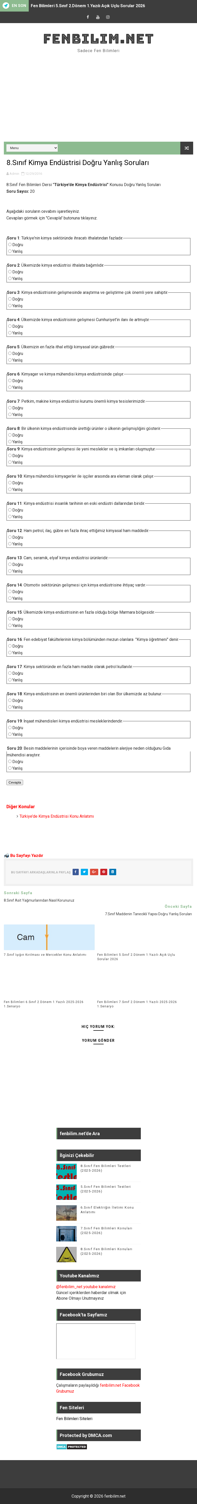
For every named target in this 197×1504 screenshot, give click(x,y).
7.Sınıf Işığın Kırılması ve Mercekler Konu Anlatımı (45, 955)
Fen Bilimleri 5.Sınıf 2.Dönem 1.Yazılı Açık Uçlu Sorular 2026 (88, 5)
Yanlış (17, 251)
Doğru (17, 244)
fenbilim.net (98, 38)
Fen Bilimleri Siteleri (74, 1418)
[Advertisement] (98, 98)
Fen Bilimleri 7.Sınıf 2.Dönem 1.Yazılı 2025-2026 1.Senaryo (137, 1004)
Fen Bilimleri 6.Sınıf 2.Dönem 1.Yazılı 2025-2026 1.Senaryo (44, 1004)
